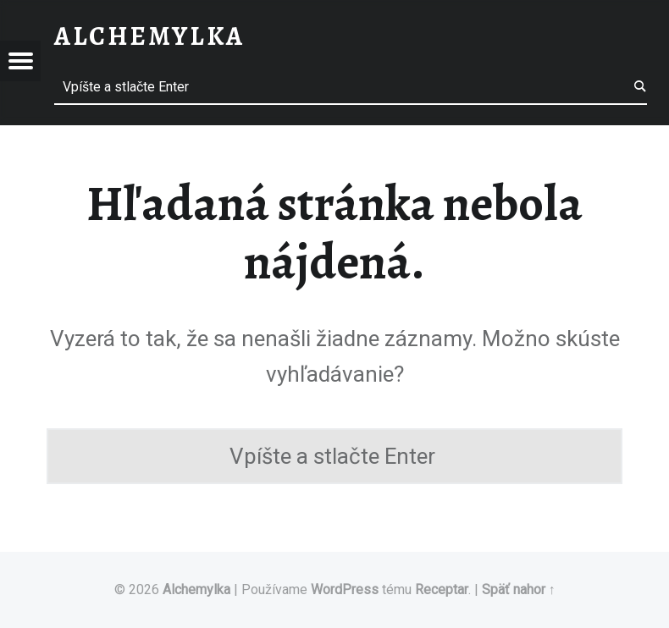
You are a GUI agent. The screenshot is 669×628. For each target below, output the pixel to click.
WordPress (345, 589)
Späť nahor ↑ (519, 589)
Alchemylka (196, 589)
